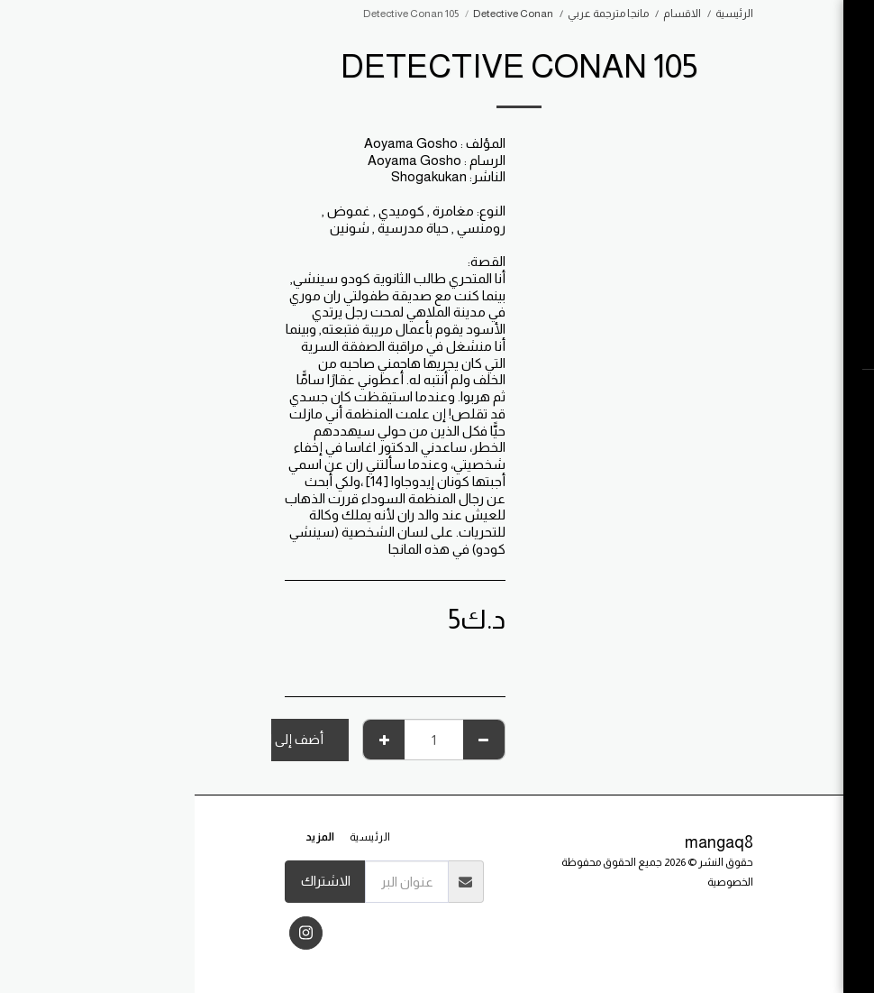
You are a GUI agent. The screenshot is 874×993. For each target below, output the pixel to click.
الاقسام (487, 13)
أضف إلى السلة (87, 739)
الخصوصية (536, 882)
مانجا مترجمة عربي (413, 13)
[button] (761, 394)
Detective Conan (318, 13)
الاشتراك (131, 880)
